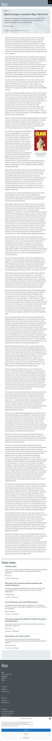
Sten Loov (9, 629)
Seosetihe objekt (11, 567)
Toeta (3, 680)
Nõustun (26, 730)
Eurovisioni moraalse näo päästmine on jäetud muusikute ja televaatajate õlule (25, 620)
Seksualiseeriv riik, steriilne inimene (17, 636)
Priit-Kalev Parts (11, 645)
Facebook (4, 678)
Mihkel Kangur (11, 595)
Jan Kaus (9, 576)
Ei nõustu (26, 734)
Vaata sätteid (26, 737)
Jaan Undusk (9, 26)
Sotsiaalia (7, 10)
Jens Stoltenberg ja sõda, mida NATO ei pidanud (21, 602)
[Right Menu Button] (50, 2)
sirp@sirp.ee (5, 676)
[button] (50, 718)
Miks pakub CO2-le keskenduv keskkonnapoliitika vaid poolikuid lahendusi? (23, 584)
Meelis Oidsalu (11, 611)
